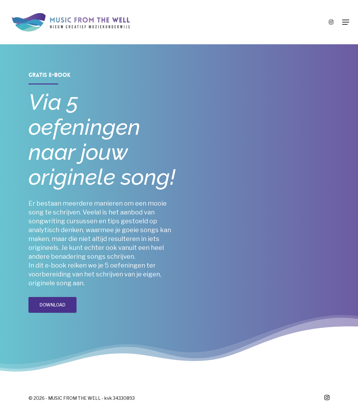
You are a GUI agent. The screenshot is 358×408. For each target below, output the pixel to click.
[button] (345, 22)
